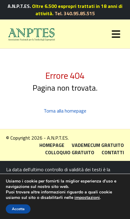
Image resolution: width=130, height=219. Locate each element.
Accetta (18, 209)
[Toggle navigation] (116, 34)
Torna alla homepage (65, 110)
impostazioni (87, 197)
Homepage (51, 145)
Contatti (113, 152)
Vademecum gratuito (98, 145)
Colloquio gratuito (69, 152)
